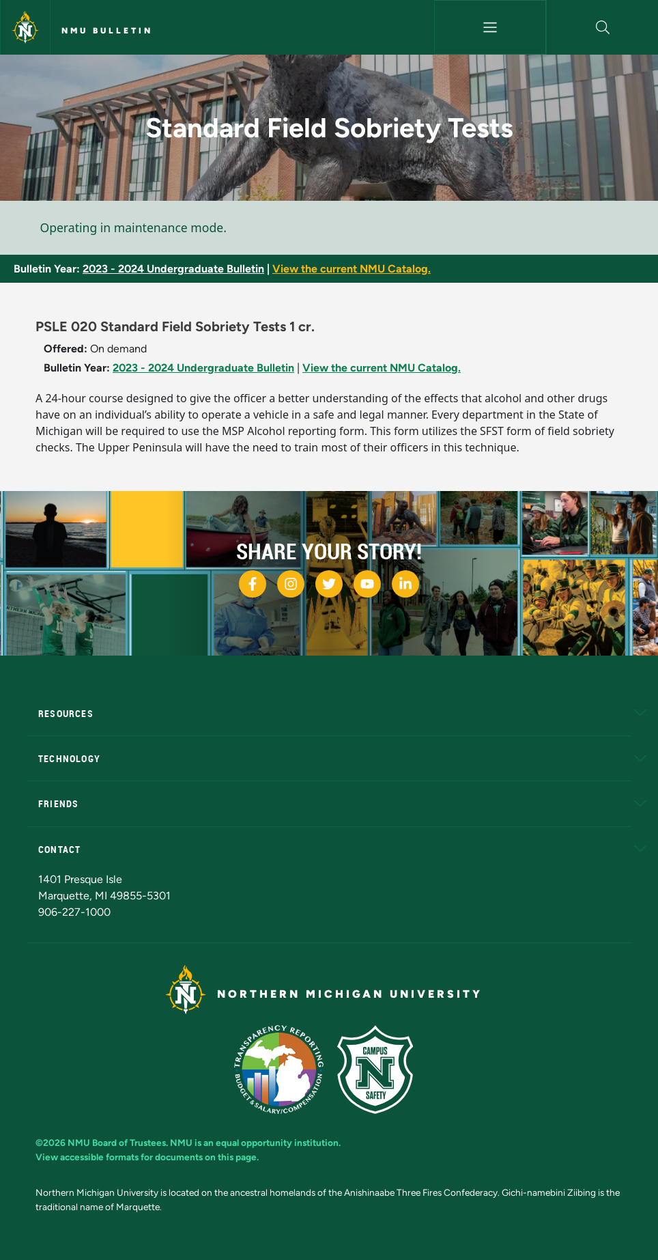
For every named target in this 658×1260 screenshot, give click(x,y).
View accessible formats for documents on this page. (147, 1156)
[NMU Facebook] (252, 584)
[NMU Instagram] (290, 584)
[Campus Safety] (380, 1068)
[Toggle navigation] (490, 27)
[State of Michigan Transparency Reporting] (285, 1068)
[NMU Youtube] (367, 584)
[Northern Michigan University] (25, 27)
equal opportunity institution (277, 1142)
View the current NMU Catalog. (351, 268)
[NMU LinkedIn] (405, 584)
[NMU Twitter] (329, 584)
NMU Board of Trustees (117, 1142)
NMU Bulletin (107, 31)
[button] (602, 27)
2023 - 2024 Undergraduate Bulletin (173, 268)
